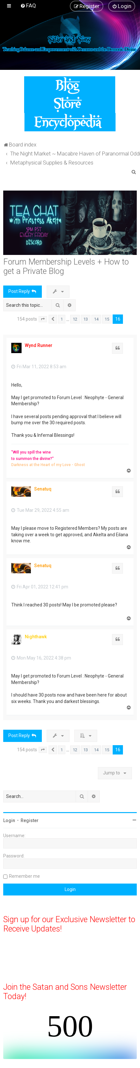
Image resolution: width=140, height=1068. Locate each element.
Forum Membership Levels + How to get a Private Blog (66, 266)
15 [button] (107, 319)
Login (9, 820)
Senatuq (42, 489)
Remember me (24, 876)
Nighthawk (36, 636)
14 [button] (96, 319)
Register (30, 820)
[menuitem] (28, 5)
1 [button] (62, 319)
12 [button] (75, 319)
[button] (43, 319)
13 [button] (85, 319)
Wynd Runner (38, 345)
